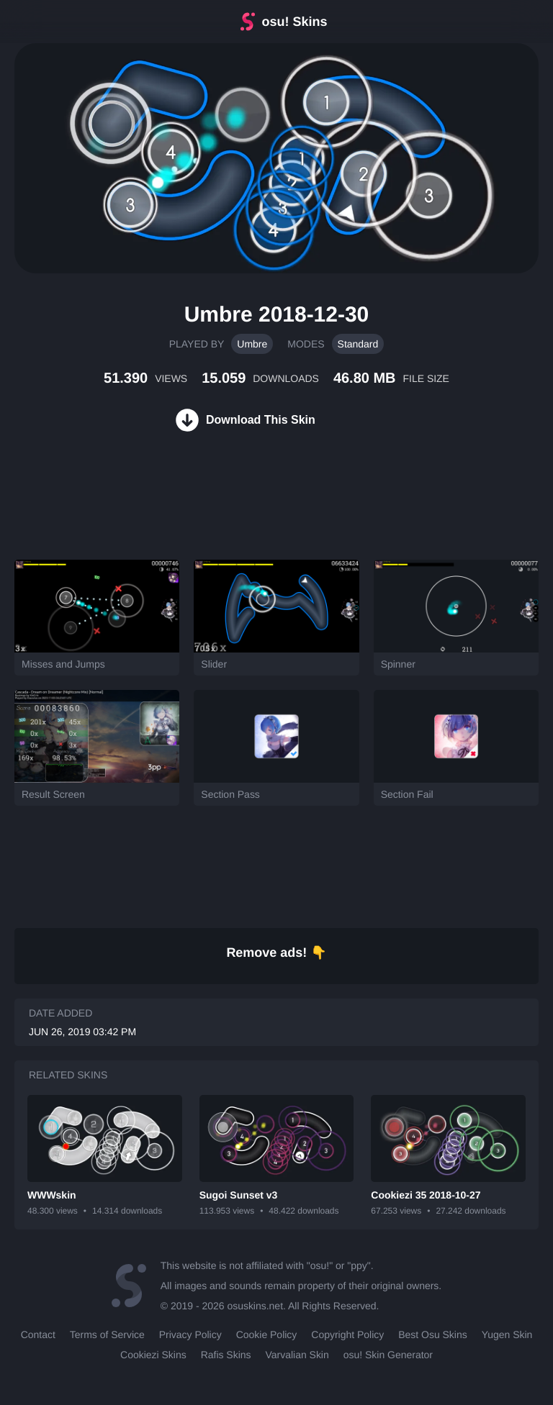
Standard (358, 344)
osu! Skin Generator (388, 1354)
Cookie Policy (266, 1334)
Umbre (252, 344)
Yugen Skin (507, 1334)
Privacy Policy (190, 1334)
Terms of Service (107, 1334)
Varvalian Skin (297, 1354)
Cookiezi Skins (153, 1354)
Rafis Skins (226, 1354)
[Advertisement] (262, 513)
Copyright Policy (347, 1334)
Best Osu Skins (432, 1334)
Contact (38, 1334)
